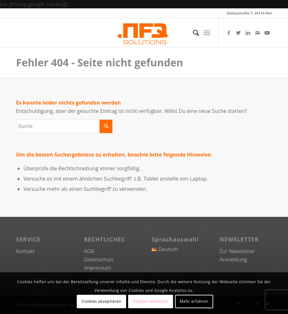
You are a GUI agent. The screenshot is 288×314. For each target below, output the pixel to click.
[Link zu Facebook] (228, 33)
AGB (89, 251)
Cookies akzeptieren (101, 301)
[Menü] (207, 32)
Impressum (97, 267)
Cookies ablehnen (150, 301)
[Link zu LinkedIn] (248, 33)
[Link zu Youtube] (267, 33)
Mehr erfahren (194, 301)
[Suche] (193, 32)
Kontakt (25, 251)
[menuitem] (193, 32)
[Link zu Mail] (257, 33)
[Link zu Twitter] (238, 33)
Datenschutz (99, 259)
